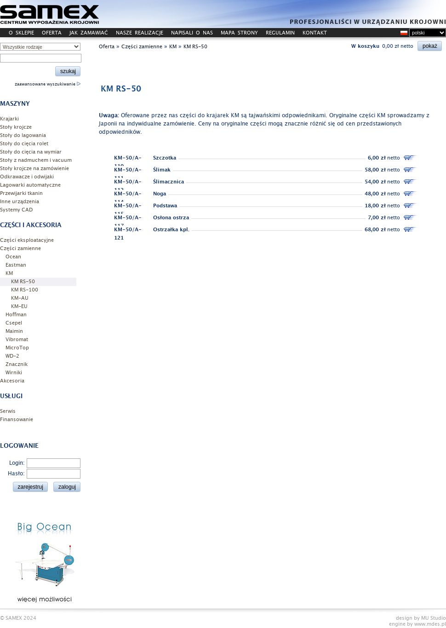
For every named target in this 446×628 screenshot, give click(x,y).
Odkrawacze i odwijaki (27, 176)
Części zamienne (20, 248)
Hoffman (16, 314)
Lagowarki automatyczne (30, 185)
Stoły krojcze (16, 127)
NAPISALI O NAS (192, 33)
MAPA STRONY (239, 33)
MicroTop (17, 347)
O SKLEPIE (21, 33)
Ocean (13, 256)
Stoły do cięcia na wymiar (31, 152)
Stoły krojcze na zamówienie (34, 168)
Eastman (16, 265)
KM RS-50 (23, 281)
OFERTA (52, 33)
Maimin (14, 331)
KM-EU (19, 306)
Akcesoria (12, 381)
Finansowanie (16, 419)
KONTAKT (315, 33)
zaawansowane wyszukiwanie (47, 84)
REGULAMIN (280, 33)
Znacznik (17, 364)
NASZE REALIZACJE (139, 33)
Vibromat (17, 339)
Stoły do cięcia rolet (24, 143)
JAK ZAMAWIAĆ (88, 33)
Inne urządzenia (19, 201)
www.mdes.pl (430, 624)
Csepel (14, 323)
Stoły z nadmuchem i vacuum (36, 160)
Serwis (8, 411)
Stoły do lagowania (23, 135)
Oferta (106, 47)
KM (9, 273)
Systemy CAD (16, 210)
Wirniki (14, 372)
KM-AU (20, 298)
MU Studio (433, 618)
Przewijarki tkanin (21, 193)
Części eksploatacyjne (27, 240)
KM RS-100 (24, 289)
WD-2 (12, 356)
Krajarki (9, 118)
